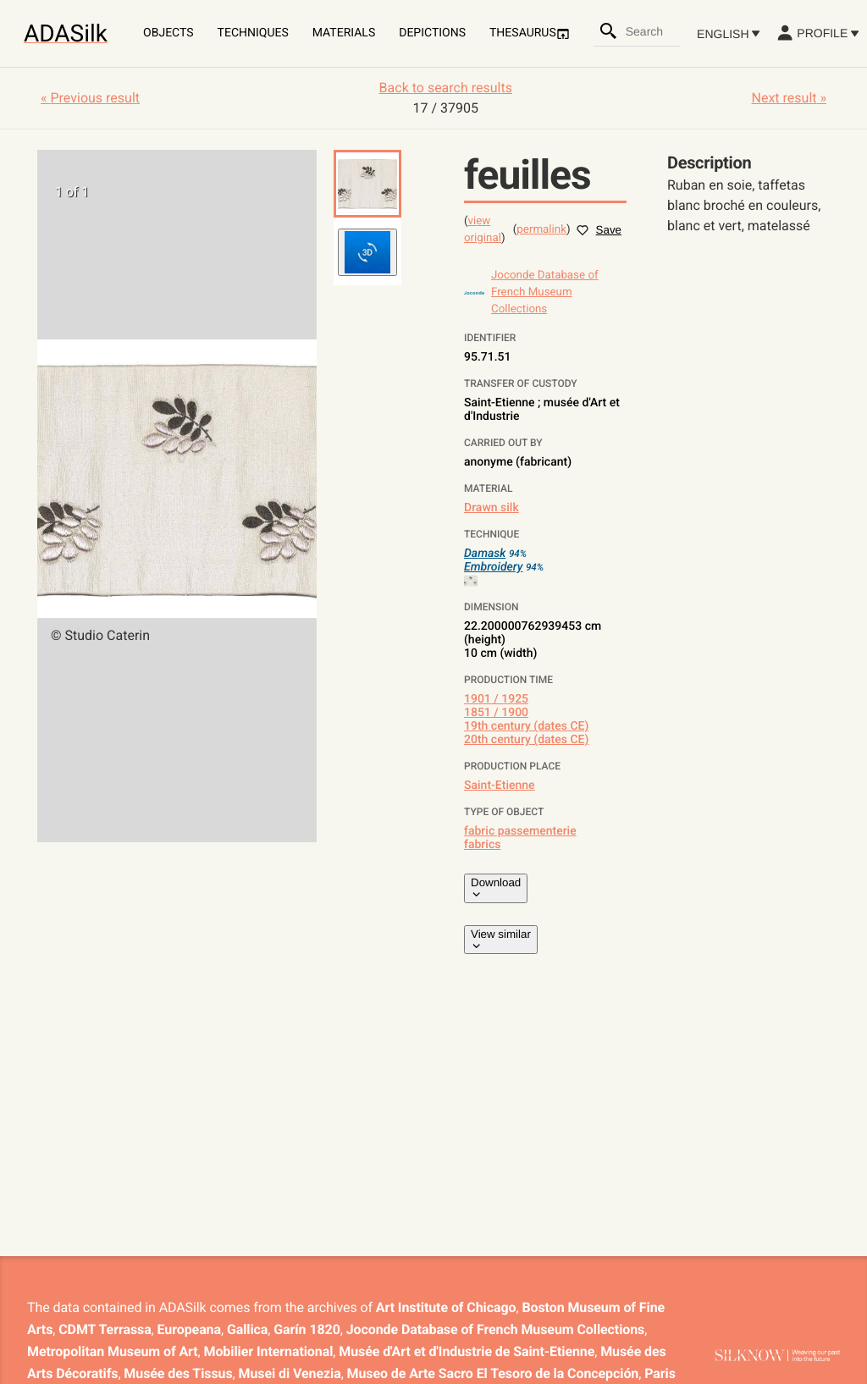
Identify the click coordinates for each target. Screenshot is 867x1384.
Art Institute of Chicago (446, 1307)
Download (496, 888)
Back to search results (445, 88)
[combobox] (652, 31)
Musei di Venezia (290, 1373)
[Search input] (652, 31)
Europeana (189, 1329)
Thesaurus (529, 33)
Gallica (247, 1329)
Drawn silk (491, 508)
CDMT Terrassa (104, 1329)
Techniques (253, 33)
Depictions (432, 33)
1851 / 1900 (496, 713)
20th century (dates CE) (526, 740)
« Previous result (90, 98)
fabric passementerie (520, 831)
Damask (484, 553)
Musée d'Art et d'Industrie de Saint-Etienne (466, 1351)
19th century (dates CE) (526, 726)
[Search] (609, 31)
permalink (541, 229)
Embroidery (493, 567)
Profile (817, 33)
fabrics (482, 845)
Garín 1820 (306, 1329)
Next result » (789, 98)
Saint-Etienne (499, 785)
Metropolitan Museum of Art (112, 1351)
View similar (501, 939)
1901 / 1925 (496, 699)
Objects (168, 33)
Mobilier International (269, 1351)
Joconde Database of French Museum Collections (495, 1329)
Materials (343, 33)
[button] (367, 184)
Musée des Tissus (178, 1373)
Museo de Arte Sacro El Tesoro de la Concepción (493, 1373)
